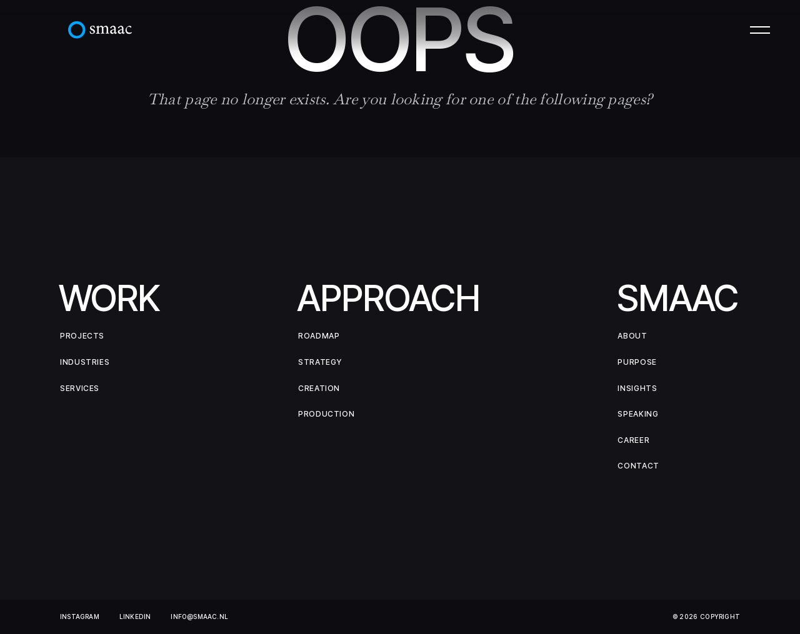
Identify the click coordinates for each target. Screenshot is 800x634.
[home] (100, 30)
